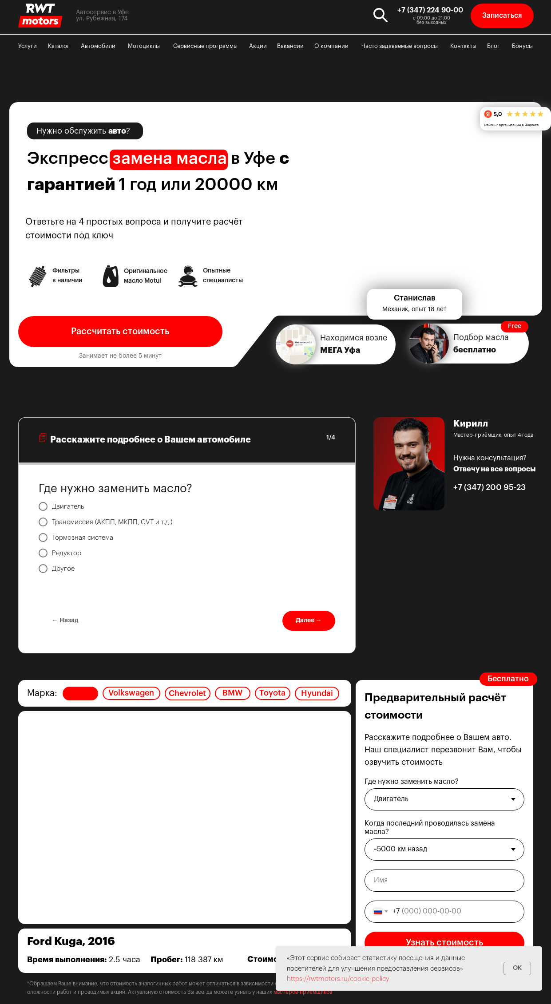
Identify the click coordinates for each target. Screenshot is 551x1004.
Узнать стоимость (444, 942)
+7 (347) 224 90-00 (430, 10)
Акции (258, 46)
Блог (493, 46)
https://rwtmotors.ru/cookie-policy (338, 979)
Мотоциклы (144, 46)
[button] (502, 16)
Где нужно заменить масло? (412, 781)
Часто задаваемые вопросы (399, 46)
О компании (331, 46)
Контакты (463, 46)
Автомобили (98, 46)
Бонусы (522, 46)
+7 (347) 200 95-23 (489, 487)
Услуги (27, 46)
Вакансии (290, 46)
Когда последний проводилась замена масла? (430, 827)
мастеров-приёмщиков (303, 992)
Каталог (59, 46)
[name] (444, 881)
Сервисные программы (205, 46)
